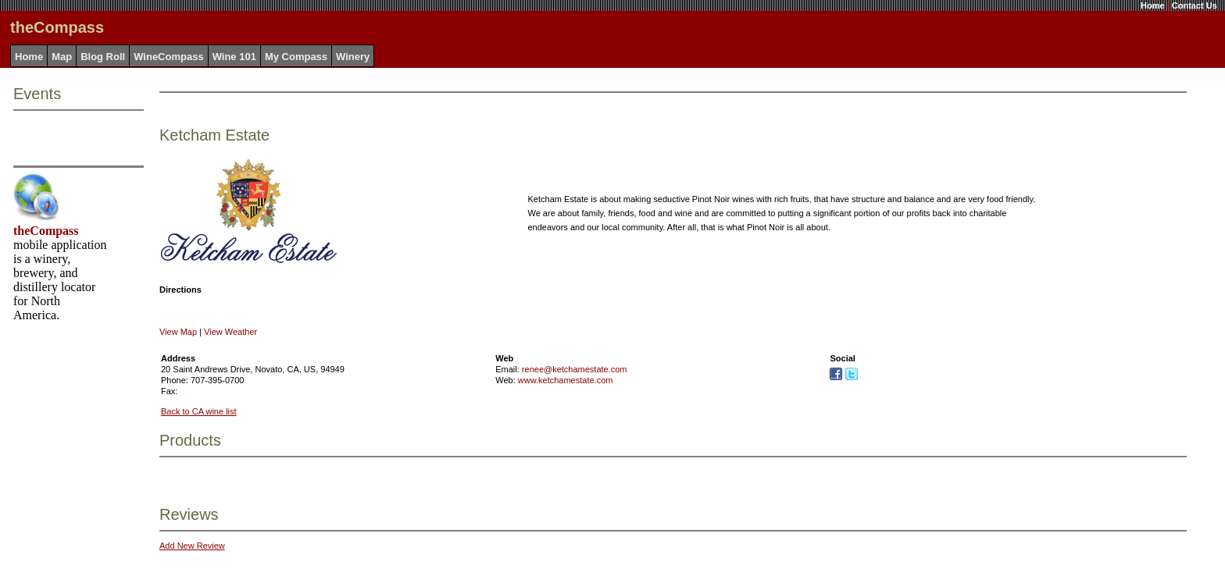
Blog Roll (102, 56)
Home (1153, 5)
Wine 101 (234, 56)
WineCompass (168, 56)
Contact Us (1194, 5)
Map (62, 56)
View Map (178, 331)
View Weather (230, 331)
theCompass (46, 230)
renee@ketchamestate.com (574, 369)
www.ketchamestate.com (565, 380)
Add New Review (192, 545)
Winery (353, 56)
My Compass (296, 56)
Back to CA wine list (199, 411)
